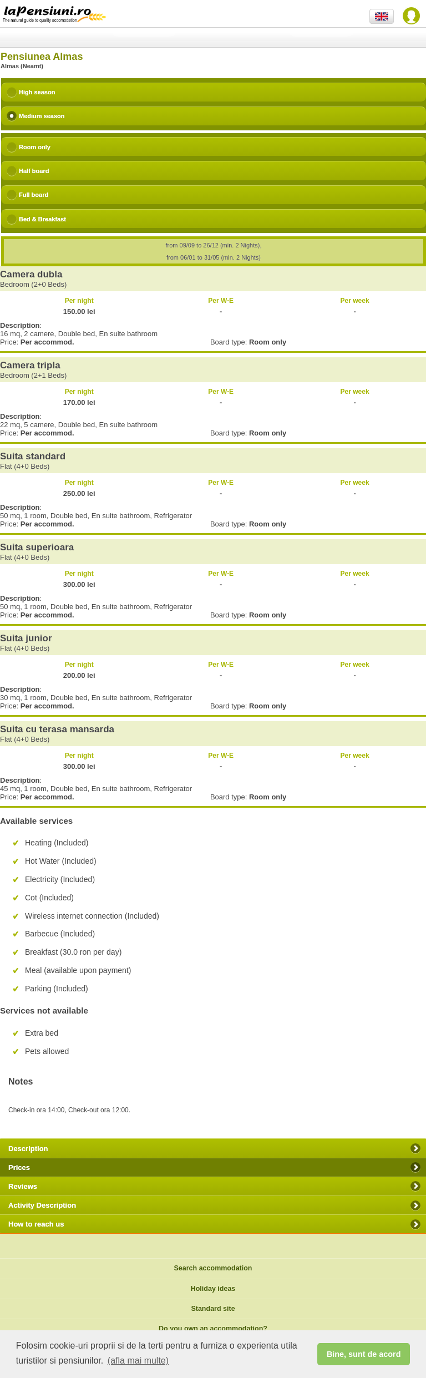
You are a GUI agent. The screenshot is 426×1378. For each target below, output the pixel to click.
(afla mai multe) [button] (138, 1360)
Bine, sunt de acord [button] (364, 1354)
